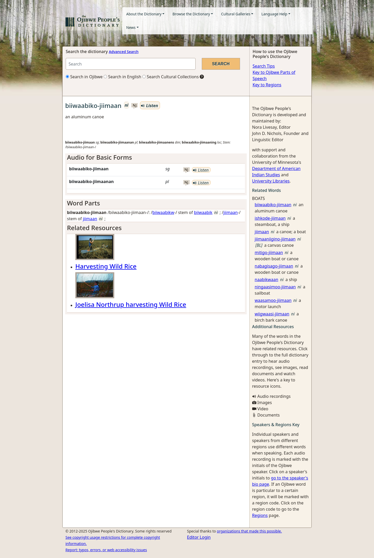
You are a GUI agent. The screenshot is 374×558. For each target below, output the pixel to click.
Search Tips (264, 66)
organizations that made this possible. (249, 531)
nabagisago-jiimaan (274, 266)
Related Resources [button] (94, 227)
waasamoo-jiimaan (273, 300)
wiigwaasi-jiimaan (272, 314)
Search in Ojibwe (84, 77)
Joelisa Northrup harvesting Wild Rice (130, 304)
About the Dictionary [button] (144, 13)
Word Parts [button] (83, 203)
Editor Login (199, 537)
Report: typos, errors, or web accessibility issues (106, 549)
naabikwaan (266, 279)
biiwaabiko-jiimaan (273, 204)
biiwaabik (203, 212)
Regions (260, 515)
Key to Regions (267, 85)
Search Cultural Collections (170, 77)
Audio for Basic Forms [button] (99, 157)
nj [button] (134, 105)
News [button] (131, 27)
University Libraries (271, 181)
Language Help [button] (274, 13)
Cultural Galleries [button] (235, 13)
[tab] (156, 157)
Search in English (122, 77)
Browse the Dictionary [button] (191, 13)
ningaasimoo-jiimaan (275, 287)
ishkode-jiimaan (270, 218)
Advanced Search (123, 51)
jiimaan (230, 212)
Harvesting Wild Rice (106, 266)
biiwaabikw (163, 212)
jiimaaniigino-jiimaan (275, 239)
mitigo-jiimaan (269, 252)
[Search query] (131, 64)
